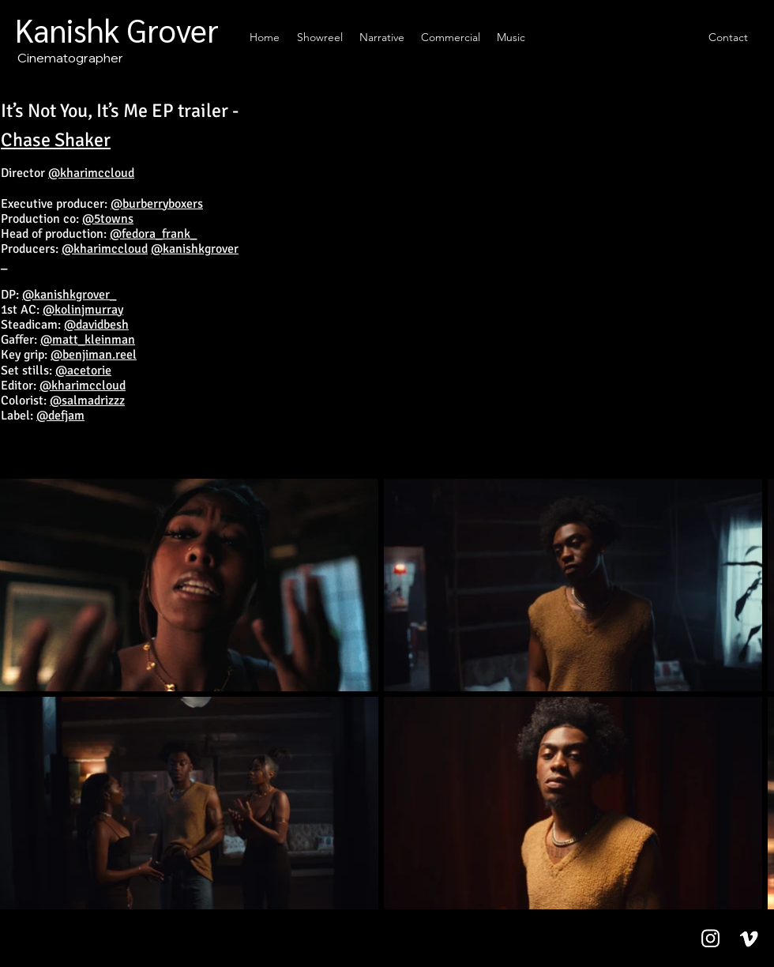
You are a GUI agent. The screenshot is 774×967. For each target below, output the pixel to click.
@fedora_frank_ (153, 234)
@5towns (107, 219)
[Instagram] (710, 938)
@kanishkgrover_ (69, 295)
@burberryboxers (157, 204)
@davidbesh (96, 325)
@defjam (60, 415)
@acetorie (83, 370)
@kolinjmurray (83, 310)
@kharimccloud (91, 173)
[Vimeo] (749, 938)
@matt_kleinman (87, 340)
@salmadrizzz (87, 400)
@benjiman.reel (94, 355)
